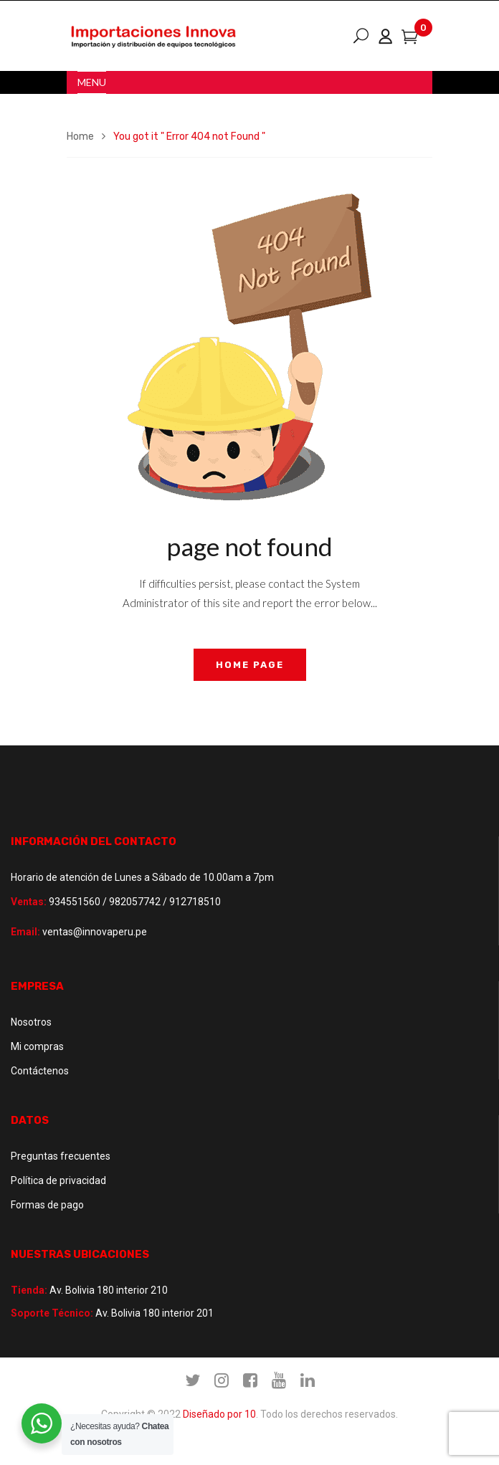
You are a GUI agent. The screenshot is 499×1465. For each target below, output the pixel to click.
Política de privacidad (58, 1180)
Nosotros (31, 1022)
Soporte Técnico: (52, 1313)
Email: (25, 931)
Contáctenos (40, 1071)
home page (250, 664)
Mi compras (37, 1046)
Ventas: (29, 901)
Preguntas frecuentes (60, 1156)
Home (80, 136)
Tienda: (29, 1290)
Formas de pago (47, 1205)
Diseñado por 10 (219, 1414)
